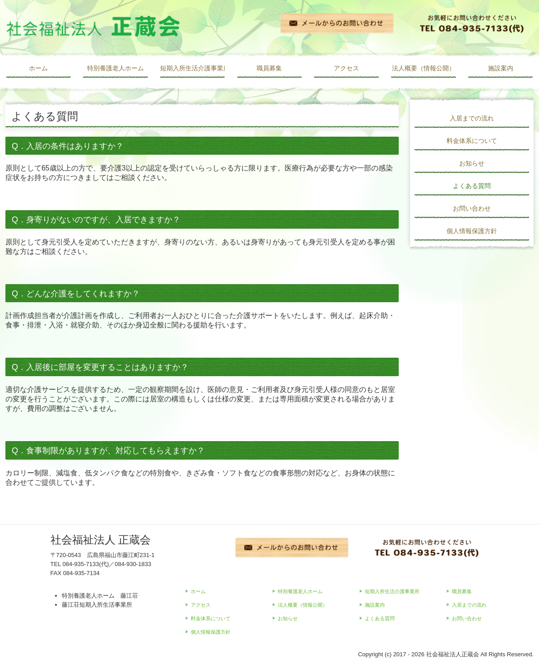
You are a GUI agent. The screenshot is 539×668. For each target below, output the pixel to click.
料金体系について (472, 140)
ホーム (38, 68)
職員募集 (269, 68)
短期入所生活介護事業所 (192, 68)
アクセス (346, 68)
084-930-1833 (133, 564)
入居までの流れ (472, 118)
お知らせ (471, 163)
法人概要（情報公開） (423, 68)
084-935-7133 (81, 564)
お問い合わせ (472, 208)
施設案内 (500, 68)
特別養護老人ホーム (115, 68)
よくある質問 (472, 185)
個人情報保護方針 (472, 231)
